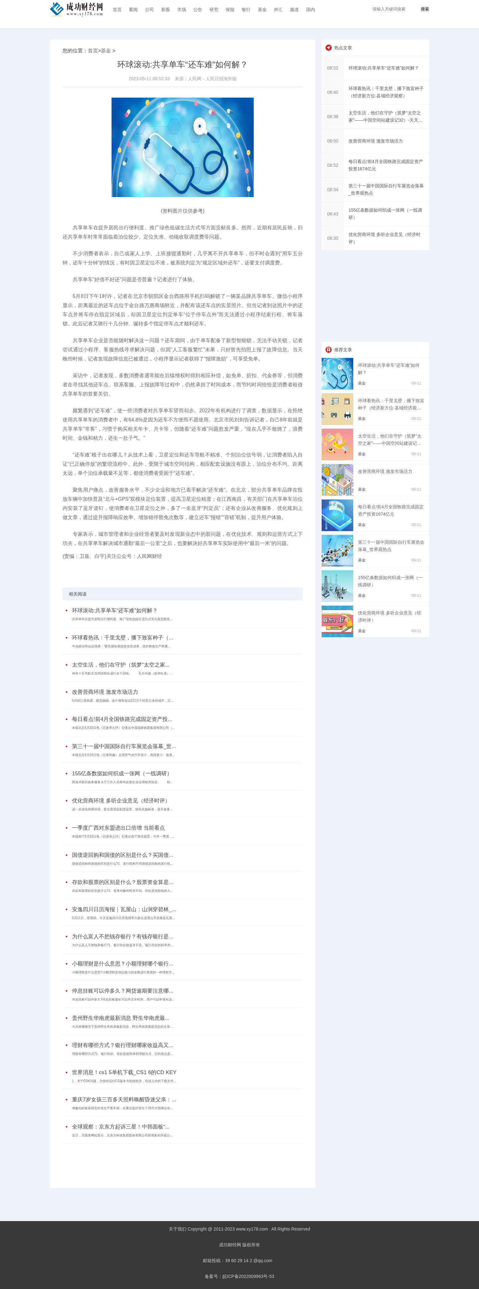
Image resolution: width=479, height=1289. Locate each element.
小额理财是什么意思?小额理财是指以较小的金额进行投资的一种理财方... (123, 972)
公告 (197, 9)
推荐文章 (343, 349)
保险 (230, 9)
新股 (165, 9)
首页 (117, 9)
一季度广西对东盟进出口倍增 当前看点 (118, 828)
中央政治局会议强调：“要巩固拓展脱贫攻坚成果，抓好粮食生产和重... (121, 646)
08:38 (332, 116)
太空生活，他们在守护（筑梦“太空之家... (121, 665)
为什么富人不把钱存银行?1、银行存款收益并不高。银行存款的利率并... (122, 945)
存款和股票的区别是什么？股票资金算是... (122, 882)
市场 (181, 9)
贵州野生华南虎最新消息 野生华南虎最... (120, 1018)
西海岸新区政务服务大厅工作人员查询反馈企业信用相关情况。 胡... (122, 782)
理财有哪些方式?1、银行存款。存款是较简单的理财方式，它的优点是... (122, 1054)
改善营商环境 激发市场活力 (105, 692)
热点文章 (343, 47)
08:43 (332, 213)
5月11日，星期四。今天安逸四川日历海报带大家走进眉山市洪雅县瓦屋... (123, 918)
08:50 (332, 140)
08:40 (332, 92)
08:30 (332, 238)
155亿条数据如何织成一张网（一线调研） (122, 774)
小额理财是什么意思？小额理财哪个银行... (122, 964)
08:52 (332, 67)
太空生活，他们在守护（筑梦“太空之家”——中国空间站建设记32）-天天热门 (389, 443)
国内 (310, 9)
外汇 (278, 9)
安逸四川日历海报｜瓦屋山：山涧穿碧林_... (124, 909)
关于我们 (177, 1229)
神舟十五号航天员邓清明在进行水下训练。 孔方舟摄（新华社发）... (122, 673)
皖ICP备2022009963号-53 (248, 1276)
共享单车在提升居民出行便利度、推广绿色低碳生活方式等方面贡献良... (122, 619)
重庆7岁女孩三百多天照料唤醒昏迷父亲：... (124, 1100)
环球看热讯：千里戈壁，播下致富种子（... (122, 638)
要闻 (133, 9)
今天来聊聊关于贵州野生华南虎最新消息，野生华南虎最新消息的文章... (122, 1026)
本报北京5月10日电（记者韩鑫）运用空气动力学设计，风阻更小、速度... (123, 755)
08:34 (332, 189)
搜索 (425, 9)
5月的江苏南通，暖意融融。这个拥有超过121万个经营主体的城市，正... (122, 700)
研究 (213, 9)
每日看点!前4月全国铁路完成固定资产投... (122, 719)
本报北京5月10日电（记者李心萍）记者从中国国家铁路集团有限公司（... (123, 727)
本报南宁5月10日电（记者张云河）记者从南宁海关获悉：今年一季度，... (123, 836)
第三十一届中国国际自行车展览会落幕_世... (124, 746)
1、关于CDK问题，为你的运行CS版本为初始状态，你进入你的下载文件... (124, 1081)
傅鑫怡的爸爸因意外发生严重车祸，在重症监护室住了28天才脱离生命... (122, 1108)
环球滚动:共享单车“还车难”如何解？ (115, 611)
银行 (246, 9)
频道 (294, 9)
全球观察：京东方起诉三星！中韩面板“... (121, 1127)
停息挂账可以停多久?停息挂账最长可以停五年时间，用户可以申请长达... (123, 999)
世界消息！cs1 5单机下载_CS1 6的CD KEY (124, 1072)
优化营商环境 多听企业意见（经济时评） (121, 801)
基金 (262, 9)
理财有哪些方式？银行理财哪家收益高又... (122, 1045)
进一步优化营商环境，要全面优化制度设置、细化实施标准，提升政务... (122, 809)
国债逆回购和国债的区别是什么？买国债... (122, 855)
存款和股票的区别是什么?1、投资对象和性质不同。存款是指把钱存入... (122, 891)
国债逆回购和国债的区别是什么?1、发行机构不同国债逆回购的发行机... (122, 863)
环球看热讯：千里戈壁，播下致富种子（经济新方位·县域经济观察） (391, 408)
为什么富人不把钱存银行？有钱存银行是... (122, 937)
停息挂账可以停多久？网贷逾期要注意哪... (122, 991)
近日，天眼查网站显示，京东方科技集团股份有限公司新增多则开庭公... (122, 1135)
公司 (149, 9)
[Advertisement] (181, 1161)
